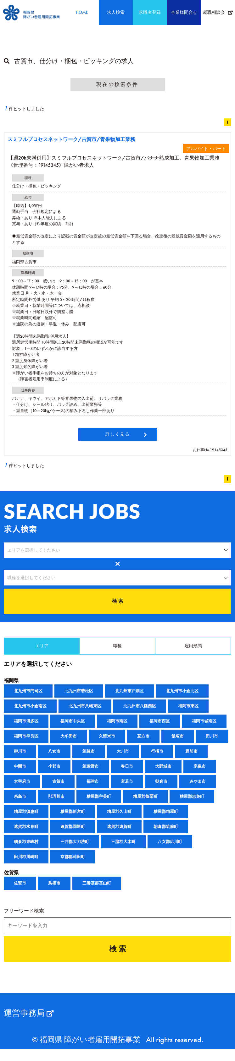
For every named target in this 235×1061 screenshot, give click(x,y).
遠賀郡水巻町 (26, 832)
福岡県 (11, 686)
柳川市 (20, 756)
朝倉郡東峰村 (26, 847)
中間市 (20, 772)
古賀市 (58, 787)
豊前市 (191, 756)
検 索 (117, 604)
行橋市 (157, 756)
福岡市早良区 (26, 741)
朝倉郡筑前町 (166, 832)
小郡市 (54, 772)
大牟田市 (68, 741)
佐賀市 (20, 888)
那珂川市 (56, 802)
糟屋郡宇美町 (99, 802)
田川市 (212, 741)
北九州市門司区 (28, 696)
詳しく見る (117, 434)
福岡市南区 (117, 726)
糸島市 (20, 802)
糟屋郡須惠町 (26, 817)
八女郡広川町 (170, 847)
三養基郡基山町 (96, 888)
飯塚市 (177, 741)
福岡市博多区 (26, 726)
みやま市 (197, 787)
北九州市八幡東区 (85, 711)
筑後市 (88, 756)
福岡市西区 (159, 726)
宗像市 (199, 772)
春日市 (127, 772)
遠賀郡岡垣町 (72, 832)
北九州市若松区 (78, 696)
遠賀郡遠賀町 (119, 832)
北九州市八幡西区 (139, 711)
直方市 (143, 741)
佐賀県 (11, 878)
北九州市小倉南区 (30, 711)
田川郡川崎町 (26, 862)
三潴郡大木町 (123, 847)
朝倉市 (161, 787)
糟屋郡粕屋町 (166, 817)
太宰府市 (22, 787)
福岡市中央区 (72, 726)
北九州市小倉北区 (182, 696)
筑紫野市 (90, 772)
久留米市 (107, 741)
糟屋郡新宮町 (72, 817)
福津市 (93, 787)
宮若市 (127, 787)
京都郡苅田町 (72, 862)
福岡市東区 (188, 711)
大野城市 (163, 772)
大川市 (123, 756)
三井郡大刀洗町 (74, 847)
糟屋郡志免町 (192, 802)
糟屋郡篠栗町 (145, 802)
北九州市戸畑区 (129, 696)
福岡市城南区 (204, 726)
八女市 (54, 756)
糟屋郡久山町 (119, 817)
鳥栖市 (54, 888)
